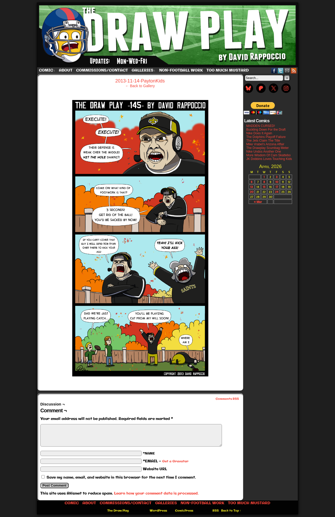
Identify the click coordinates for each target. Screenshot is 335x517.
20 (251, 192)
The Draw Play (168, 35)
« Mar (258, 202)
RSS (294, 70)
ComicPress (184, 511)
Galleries (143, 70)
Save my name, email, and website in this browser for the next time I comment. (121, 477)
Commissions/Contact (102, 70)
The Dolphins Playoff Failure (266, 137)
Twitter (280, 70)
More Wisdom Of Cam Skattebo (268, 155)
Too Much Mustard (227, 70)
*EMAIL (165, 461)
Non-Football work (181, 70)
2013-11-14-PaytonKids (140, 81)
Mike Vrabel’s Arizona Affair (265, 144)
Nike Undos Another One (263, 151)
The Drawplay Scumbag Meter (267, 148)
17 (277, 187)
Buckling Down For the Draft (266, 129)
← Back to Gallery (140, 86)
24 (276, 192)
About (65, 70)
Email (287, 70)
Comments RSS (227, 399)
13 (251, 187)
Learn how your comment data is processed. (156, 493)
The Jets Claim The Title (263, 140)
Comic (47, 70)
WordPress (158, 511)
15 (264, 187)
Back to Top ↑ (231, 511)
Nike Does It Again (259, 133)
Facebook (274, 70)
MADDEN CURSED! (260, 126)
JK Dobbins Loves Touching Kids (269, 159)
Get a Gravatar (175, 461)
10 (276, 182)
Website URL (155, 469)
